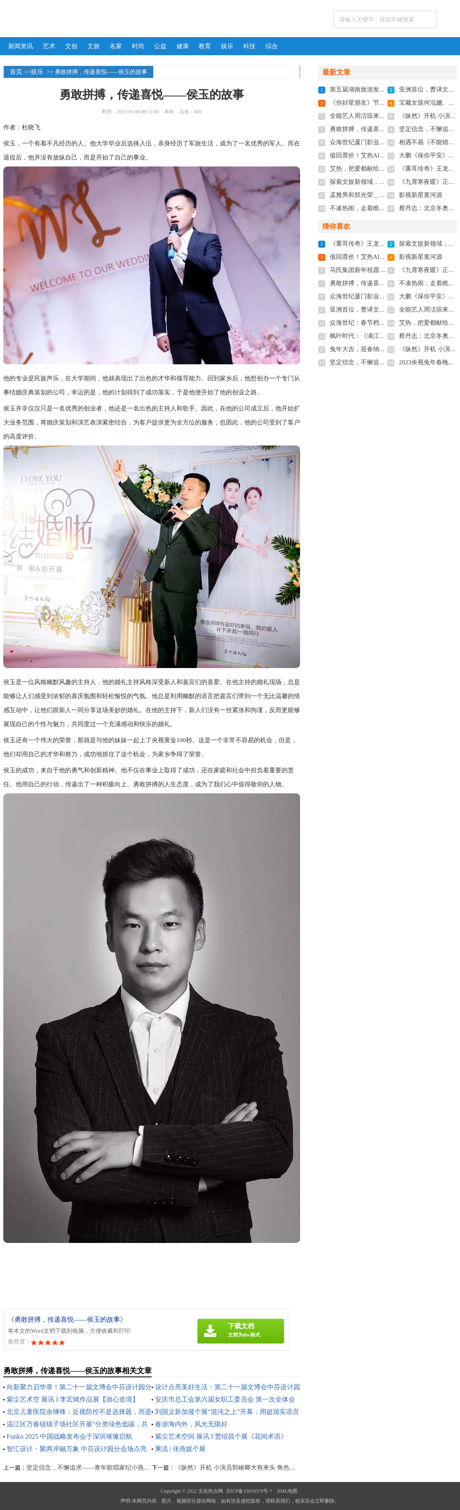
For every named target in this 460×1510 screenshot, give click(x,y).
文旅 (93, 46)
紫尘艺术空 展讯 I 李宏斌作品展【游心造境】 (73, 1399)
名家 (116, 46)
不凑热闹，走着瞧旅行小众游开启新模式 (385, 208)
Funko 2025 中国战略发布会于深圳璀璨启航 (69, 1436)
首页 (16, 71)
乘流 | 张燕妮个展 (180, 1448)
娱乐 (227, 46)
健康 (182, 46)
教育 (205, 46)
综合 (271, 46)
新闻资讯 (20, 46)
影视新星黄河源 (420, 195)
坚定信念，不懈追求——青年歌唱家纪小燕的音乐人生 (100, 1467)
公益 (160, 46)
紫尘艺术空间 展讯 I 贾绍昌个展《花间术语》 (221, 1436)
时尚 (138, 46)
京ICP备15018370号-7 (249, 1491)
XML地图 (287, 1491)
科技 (249, 46)
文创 (71, 46)
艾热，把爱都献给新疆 (361, 168)
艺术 (49, 46)
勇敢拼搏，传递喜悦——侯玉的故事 (379, 129)
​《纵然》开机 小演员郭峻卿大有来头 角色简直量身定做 (250, 1467)
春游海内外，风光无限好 (191, 1424)
